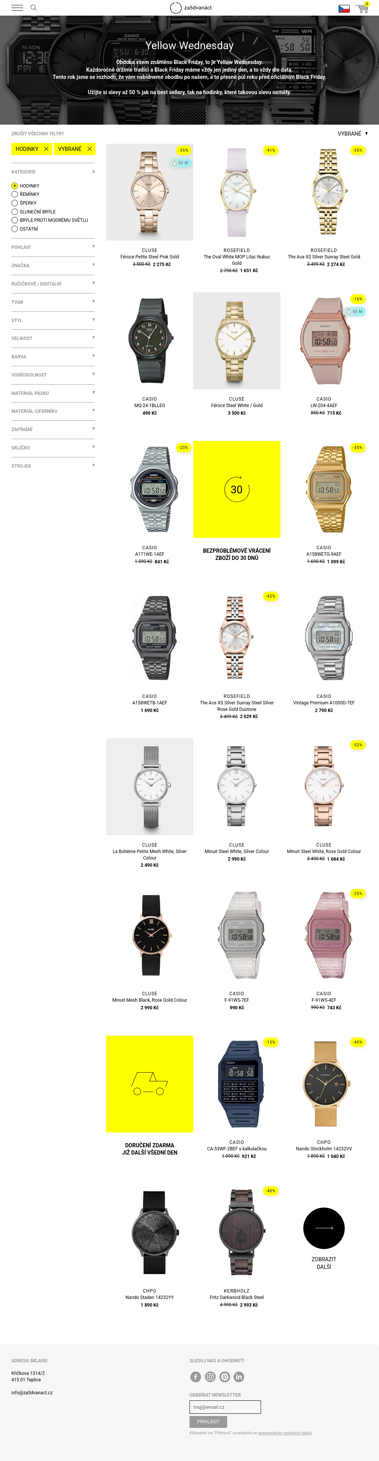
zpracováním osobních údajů (285, 1433)
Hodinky (27, 149)
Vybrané (70, 149)
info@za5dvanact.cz (32, 1392)
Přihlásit (208, 1421)
